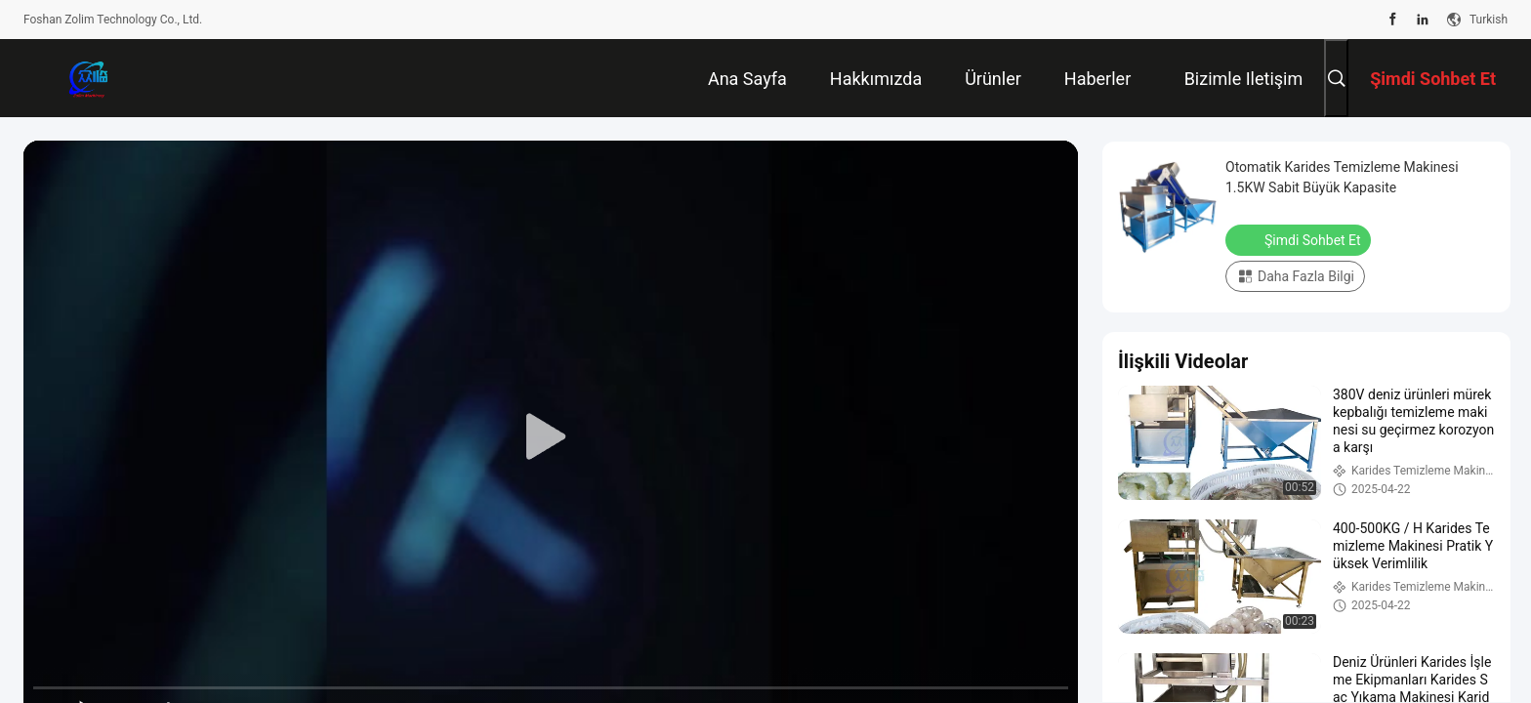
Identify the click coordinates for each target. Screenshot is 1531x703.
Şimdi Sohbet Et (1300, 239)
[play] (550, 437)
